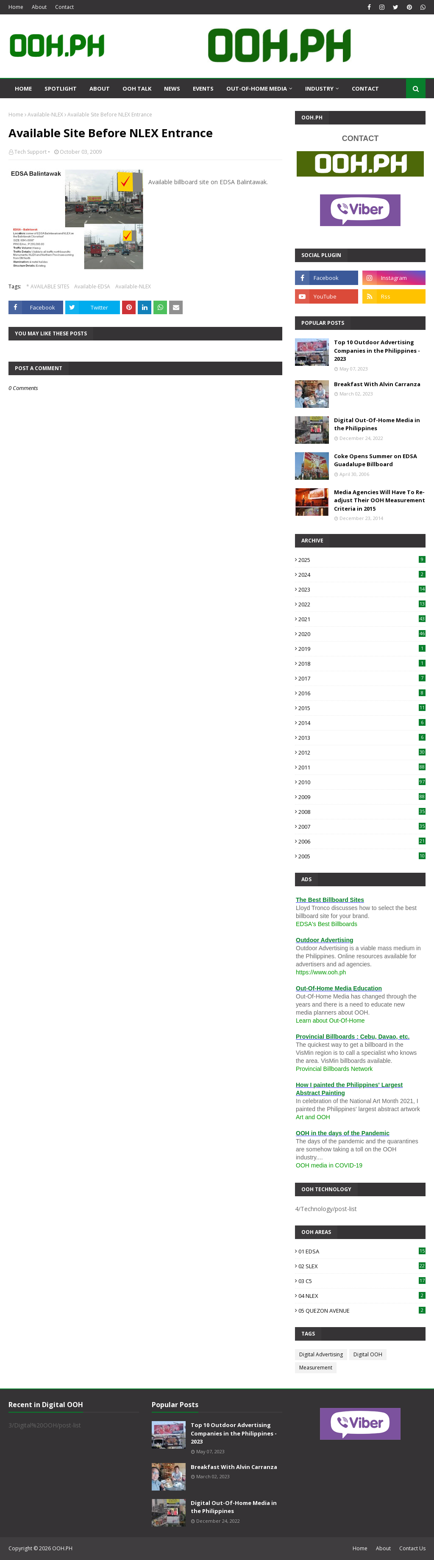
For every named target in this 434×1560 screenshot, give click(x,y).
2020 (362, 634)
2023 (362, 589)
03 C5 (362, 1281)
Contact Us (412, 1548)
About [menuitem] (99, 88)
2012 (362, 752)
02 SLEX (362, 1266)
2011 (362, 767)
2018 (362, 663)
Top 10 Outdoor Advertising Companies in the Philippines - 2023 (377, 350)
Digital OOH (367, 1354)
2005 (362, 856)
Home (15, 7)
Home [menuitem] (23, 88)
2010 (362, 782)
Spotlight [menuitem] (61, 88)
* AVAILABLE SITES (47, 286)
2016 (362, 693)
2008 (362, 812)
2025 (362, 560)
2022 (362, 604)
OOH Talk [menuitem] (136, 88)
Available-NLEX (45, 114)
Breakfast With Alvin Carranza (377, 384)
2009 (362, 797)
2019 (362, 649)
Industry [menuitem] (319, 88)
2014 (362, 723)
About (39, 7)
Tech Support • (32, 151)
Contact (64, 7)
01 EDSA (362, 1251)
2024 (362, 574)
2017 (362, 678)
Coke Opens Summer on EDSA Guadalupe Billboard (375, 460)
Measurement (315, 1367)
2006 (362, 841)
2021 (362, 619)
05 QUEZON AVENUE (362, 1310)
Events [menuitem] (203, 88)
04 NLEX (362, 1296)
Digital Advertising (321, 1354)
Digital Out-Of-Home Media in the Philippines (377, 424)
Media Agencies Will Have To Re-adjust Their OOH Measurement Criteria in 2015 (379, 500)
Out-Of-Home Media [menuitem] (256, 88)
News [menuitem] (172, 88)
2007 (362, 826)
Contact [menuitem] (365, 88)
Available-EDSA (92, 286)
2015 (362, 708)
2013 (362, 737)
